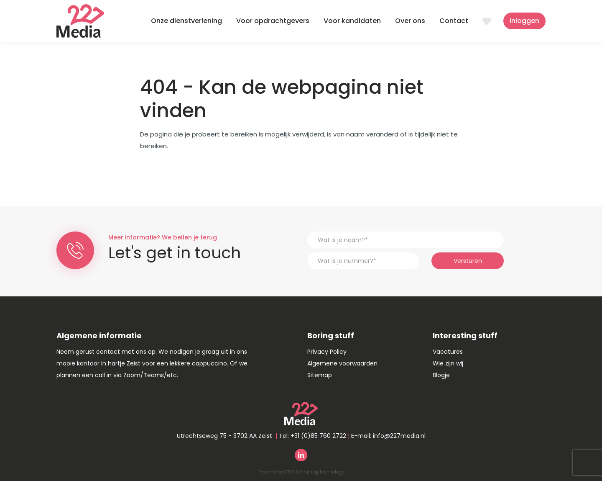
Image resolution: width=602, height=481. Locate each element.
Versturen (468, 261)
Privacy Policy (327, 351)
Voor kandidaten (352, 21)
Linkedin (301, 455)
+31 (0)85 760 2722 (318, 436)
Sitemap (319, 375)
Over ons (410, 21)
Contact (453, 21)
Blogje (441, 375)
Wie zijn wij (448, 363)
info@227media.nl (399, 436)
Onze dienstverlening (186, 21)
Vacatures (448, 351)
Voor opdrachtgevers (272, 21)
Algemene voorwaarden (342, 363)
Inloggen (524, 21)
